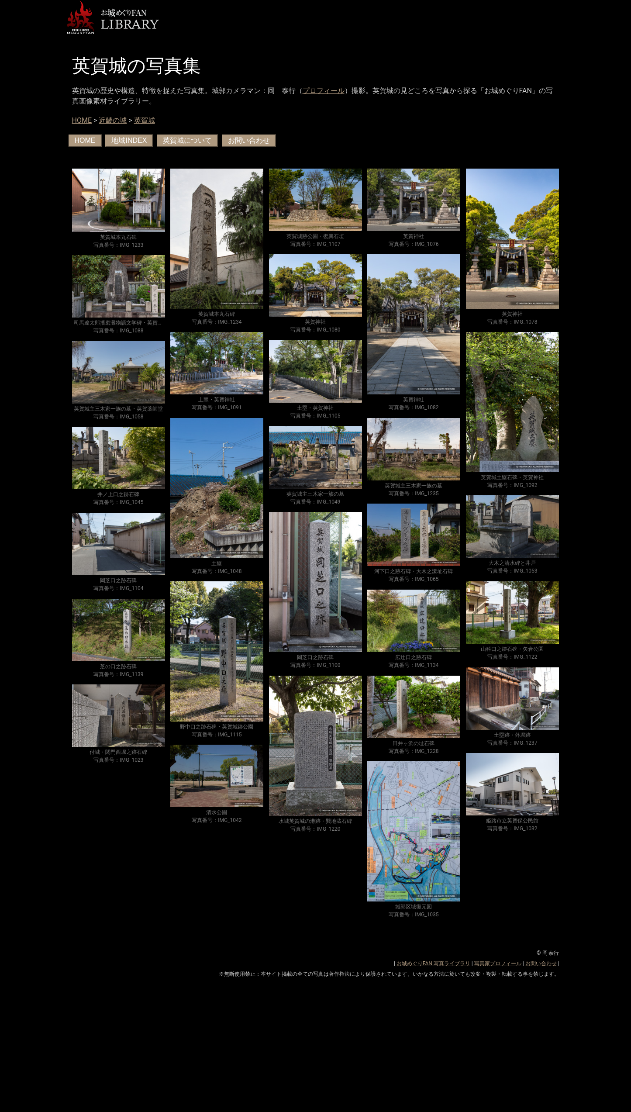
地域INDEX (129, 140)
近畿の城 (113, 120)
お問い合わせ (249, 140)
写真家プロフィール (497, 963)
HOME (82, 120)
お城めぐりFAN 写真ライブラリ (433, 963)
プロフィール (324, 90)
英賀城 (144, 120)
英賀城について (187, 140)
